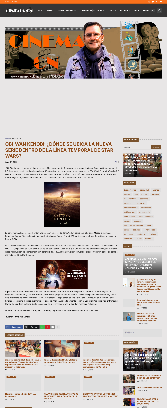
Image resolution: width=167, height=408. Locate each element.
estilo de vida (130, 212)
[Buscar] (137, 147)
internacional (129, 216)
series (126, 230)
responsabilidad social (133, 225)
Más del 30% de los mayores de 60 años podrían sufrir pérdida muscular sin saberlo (147, 317)
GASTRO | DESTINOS (119, 10)
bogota (127, 194)
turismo (153, 234)
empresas (141, 203)
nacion (127, 221)
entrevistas (146, 207)
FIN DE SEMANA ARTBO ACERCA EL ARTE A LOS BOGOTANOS (148, 401)
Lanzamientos (130, 190)
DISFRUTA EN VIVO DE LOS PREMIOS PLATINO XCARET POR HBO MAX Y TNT (100, 395)
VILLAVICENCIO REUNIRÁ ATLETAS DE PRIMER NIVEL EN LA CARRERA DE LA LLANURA (61, 396)
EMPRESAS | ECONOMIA (93, 10)
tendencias (141, 234)
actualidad (16, 139)
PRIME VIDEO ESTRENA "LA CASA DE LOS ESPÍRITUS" (149, 376)
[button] (153, 10)
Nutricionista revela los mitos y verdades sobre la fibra (148, 302)
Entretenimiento (67, 10)
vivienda (149, 239)
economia (144, 199)
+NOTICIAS (148, 10)
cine (136, 194)
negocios (137, 221)
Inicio (7, 2)
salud (149, 225)
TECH (136, 10)
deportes (155, 194)
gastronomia (144, 212)
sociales (136, 230)
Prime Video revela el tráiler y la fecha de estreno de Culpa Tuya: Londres (60, 361)
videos (139, 239)
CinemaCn (129, 333)
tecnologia (128, 234)
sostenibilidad (149, 230)
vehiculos (128, 239)
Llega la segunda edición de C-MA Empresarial (20, 395)
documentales (130, 199)
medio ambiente (146, 216)
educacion (128, 203)
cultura (144, 194)
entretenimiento (131, 207)
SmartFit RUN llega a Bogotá (149, 387)
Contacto (14, 2)
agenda (156, 190)
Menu (49, 10)
